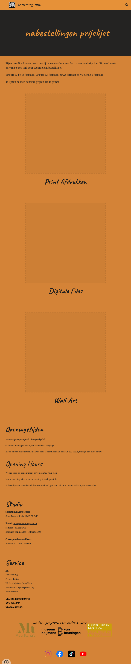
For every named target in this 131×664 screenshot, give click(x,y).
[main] (65, 33)
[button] (4, 5)
